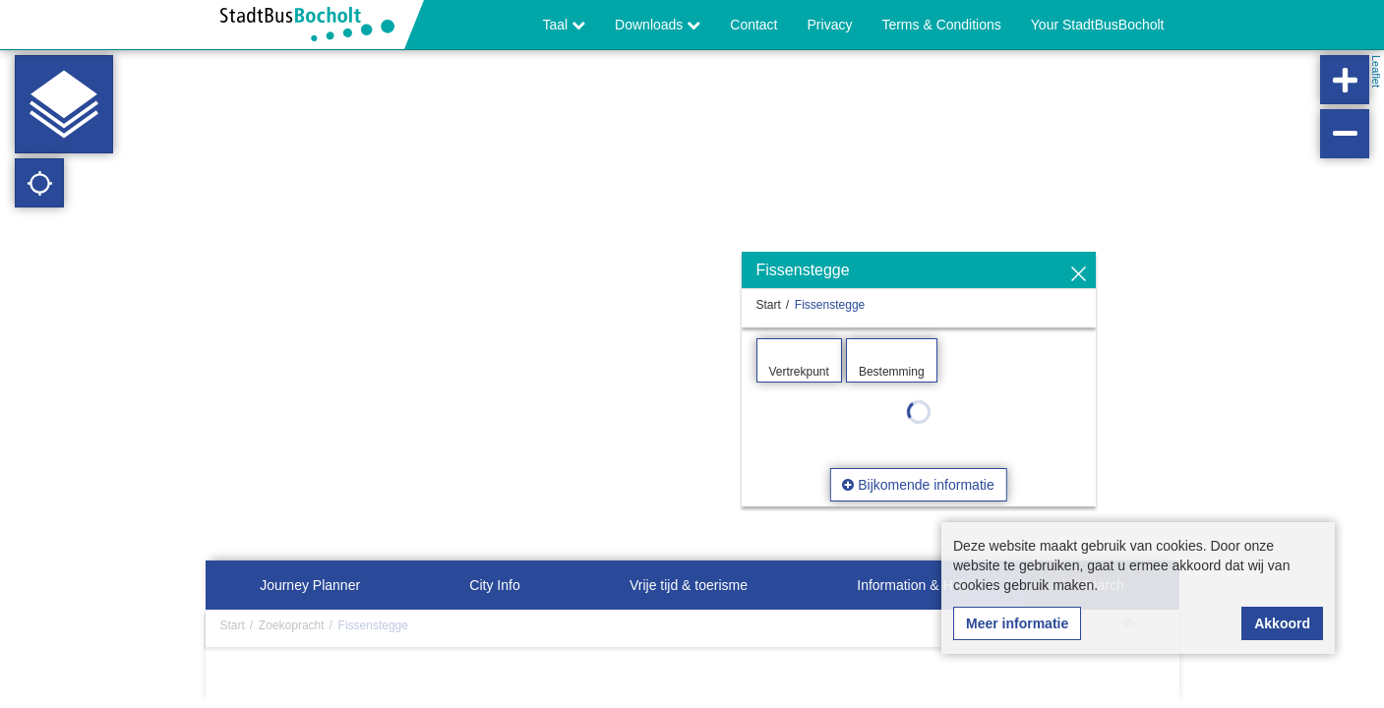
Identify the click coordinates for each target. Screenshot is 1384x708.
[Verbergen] (1078, 274)
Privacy (830, 24)
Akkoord (1282, 623)
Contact (753, 24)
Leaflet (1376, 71)
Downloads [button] (657, 24)
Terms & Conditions (940, 24)
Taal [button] (564, 24)
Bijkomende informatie (917, 485)
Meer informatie (1017, 623)
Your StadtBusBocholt (1098, 24)
